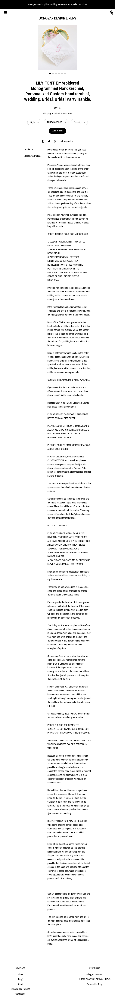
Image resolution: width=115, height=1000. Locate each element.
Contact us (20, 993)
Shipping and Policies (20, 989)
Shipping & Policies (32, 156)
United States (60, 113)
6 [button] (65, 73)
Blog (20, 979)
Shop (20, 974)
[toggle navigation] (5, 12)
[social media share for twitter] (49, 141)
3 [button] (56, 73)
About (20, 984)
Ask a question (66, 141)
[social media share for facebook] (43, 141)
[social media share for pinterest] (55, 141)
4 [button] (59, 73)
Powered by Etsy (94, 984)
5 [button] (62, 73)
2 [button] (53, 73)
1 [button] (50, 73)
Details (28, 149)
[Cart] (111, 13)
